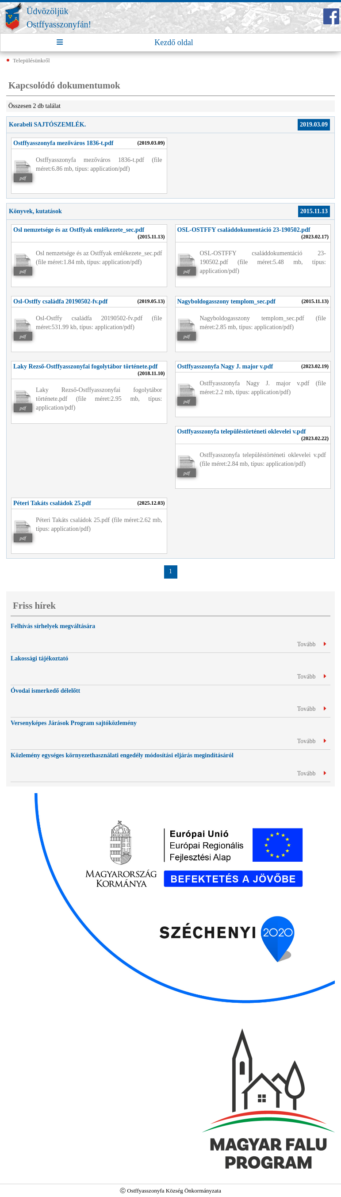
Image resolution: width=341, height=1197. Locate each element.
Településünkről (31, 60)
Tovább (311, 644)
